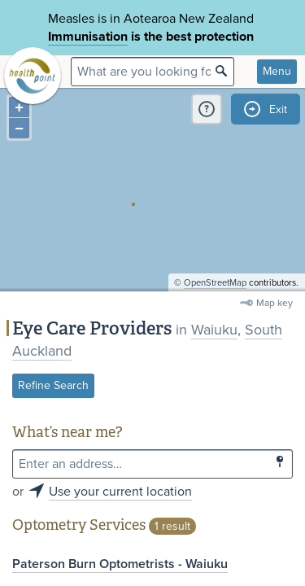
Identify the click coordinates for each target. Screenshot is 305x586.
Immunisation (88, 36)
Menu (277, 71)
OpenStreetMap (215, 283)
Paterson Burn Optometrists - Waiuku (120, 564)
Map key (274, 302)
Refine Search (53, 385)
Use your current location (120, 491)
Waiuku (214, 330)
